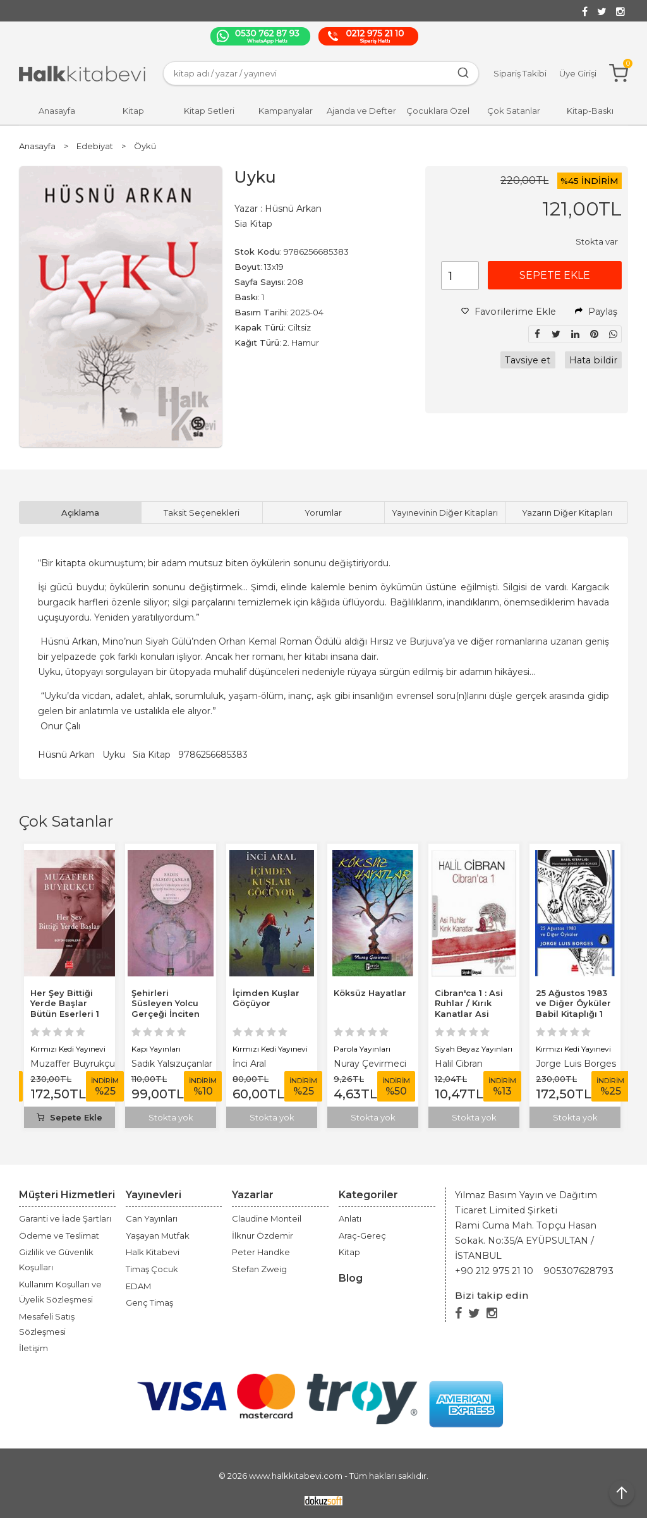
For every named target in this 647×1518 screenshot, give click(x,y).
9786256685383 (213, 754)
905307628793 (578, 1271)
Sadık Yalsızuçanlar (171, 1063)
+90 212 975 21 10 (494, 1271)
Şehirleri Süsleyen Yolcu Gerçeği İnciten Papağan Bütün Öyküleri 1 (165, 1014)
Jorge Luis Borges (576, 1063)
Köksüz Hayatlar (370, 993)
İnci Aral (249, 1063)
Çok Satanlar (66, 821)
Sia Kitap (152, 754)
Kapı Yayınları (156, 1048)
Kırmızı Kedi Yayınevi (68, 1048)
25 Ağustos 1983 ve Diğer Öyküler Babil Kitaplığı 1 (573, 1003)
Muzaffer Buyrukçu (72, 1063)
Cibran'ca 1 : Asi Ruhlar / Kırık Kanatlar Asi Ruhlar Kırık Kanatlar (469, 1014)
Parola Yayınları (362, 1048)
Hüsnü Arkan (66, 754)
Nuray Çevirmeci (370, 1063)
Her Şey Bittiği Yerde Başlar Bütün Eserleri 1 (64, 1003)
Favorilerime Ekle (508, 311)
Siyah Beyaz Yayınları (473, 1048)
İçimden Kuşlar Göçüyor (266, 998)
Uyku (113, 754)
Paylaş (596, 311)
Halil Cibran (459, 1063)
